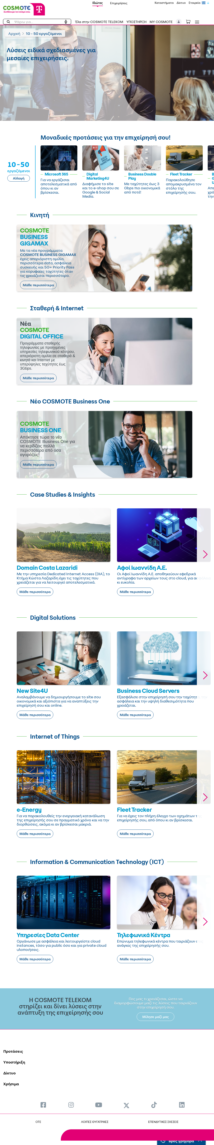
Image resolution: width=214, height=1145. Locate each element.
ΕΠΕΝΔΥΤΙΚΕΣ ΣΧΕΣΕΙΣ (163, 1121)
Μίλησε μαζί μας (155, 1017)
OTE (38, 1121)
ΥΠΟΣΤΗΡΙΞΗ (136, 22)
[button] (179, 22)
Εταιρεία (194, 2)
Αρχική (14, 33)
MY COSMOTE (161, 22)
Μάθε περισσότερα (38, 285)
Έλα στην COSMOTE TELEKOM (99, 22)
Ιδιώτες (97, 3)
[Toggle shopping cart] (190, 21)
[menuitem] (43, 1105)
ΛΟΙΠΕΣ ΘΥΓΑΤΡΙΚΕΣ (94, 1121)
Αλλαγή (18, 178)
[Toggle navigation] (196, 22)
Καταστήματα (164, 2)
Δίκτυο (181, 2)
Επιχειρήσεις (118, 3)
